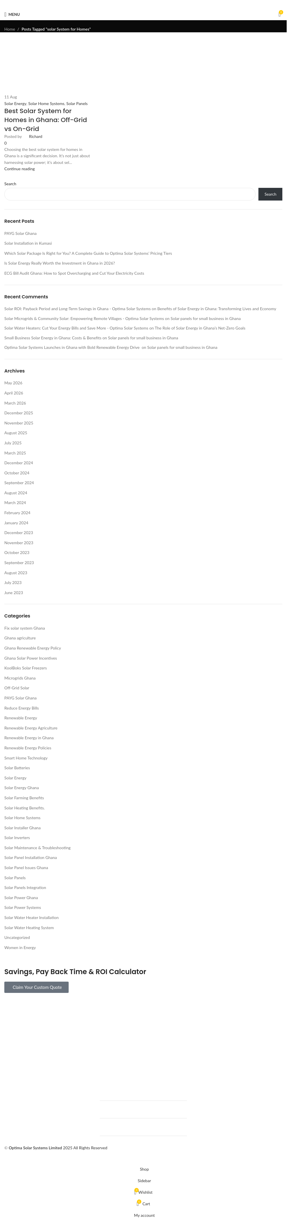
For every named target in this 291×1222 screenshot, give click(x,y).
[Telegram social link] (157, 4)
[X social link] (136, 4)
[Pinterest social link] (143, 4)
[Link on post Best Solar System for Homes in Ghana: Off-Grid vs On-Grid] (143, 581)
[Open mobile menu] (12, 14)
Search (270, 194)
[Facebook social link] (129, 4)
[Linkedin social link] (150, 4)
